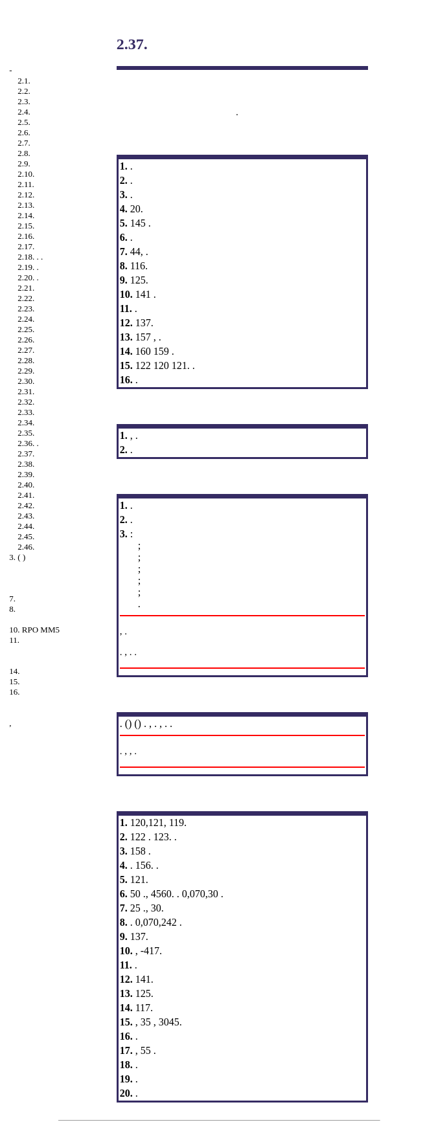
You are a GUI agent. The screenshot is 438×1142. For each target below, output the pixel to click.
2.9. (23, 163)
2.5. (23, 122)
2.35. (25, 433)
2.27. (25, 350)
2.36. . (28, 443)
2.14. (25, 215)
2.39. (25, 474)
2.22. (25, 298)
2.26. (25, 339)
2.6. (23, 132)
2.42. (25, 505)
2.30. (25, 381)
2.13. (25, 205)
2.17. (25, 246)
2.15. (25, 225)
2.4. (23, 112)
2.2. (23, 91)
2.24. (25, 319)
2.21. (25, 288)
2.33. (25, 412)
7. (12, 598)
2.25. (25, 329)
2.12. (25, 194)
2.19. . (28, 267)
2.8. (23, 153)
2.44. (25, 526)
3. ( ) (17, 557)
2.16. (25, 236)
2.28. (25, 360)
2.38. (25, 464)
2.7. (23, 143)
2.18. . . (30, 257)
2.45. (25, 536)
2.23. (25, 308)
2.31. (25, 391)
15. (14, 681)
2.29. (25, 370)
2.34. (25, 422)
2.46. (25, 547)
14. (14, 671)
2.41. (25, 495)
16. (14, 692)
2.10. (25, 174)
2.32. (25, 402)
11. (14, 640)
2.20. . (28, 277)
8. (12, 609)
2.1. (23, 80)
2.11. (25, 184)
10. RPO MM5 (34, 629)
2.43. (25, 516)
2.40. (25, 484)
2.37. (25, 453)
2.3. (23, 101)
